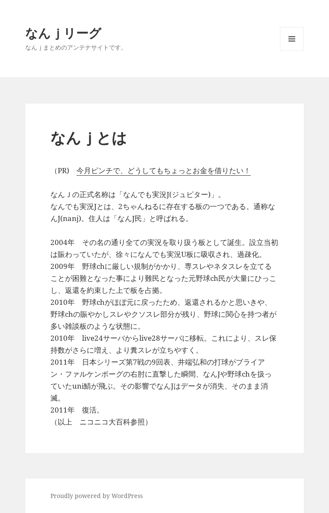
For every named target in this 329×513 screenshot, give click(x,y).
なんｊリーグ (63, 32)
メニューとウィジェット (292, 50)
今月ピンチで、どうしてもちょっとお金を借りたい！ (163, 170)
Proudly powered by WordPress (96, 496)
